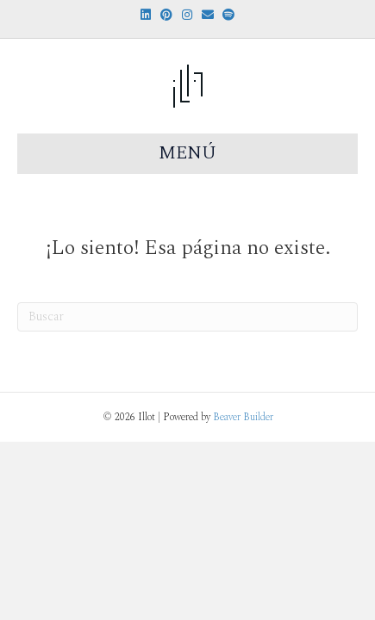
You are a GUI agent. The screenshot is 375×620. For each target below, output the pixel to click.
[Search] (187, 317)
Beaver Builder (243, 417)
